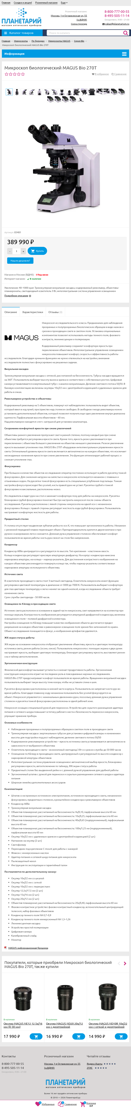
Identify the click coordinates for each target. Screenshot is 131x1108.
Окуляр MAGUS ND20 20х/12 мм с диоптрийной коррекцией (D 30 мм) (64, 1027)
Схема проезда (79, 23)
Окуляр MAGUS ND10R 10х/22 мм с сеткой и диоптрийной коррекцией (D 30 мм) (108, 1027)
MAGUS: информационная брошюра (28, 947)
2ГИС (90, 1067)
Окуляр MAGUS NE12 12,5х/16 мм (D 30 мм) (23, 1025)
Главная (6, 2)
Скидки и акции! (23, 2)
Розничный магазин (46, 2)
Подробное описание (16, 295)
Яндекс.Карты (95, 1063)
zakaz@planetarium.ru (117, 23)
